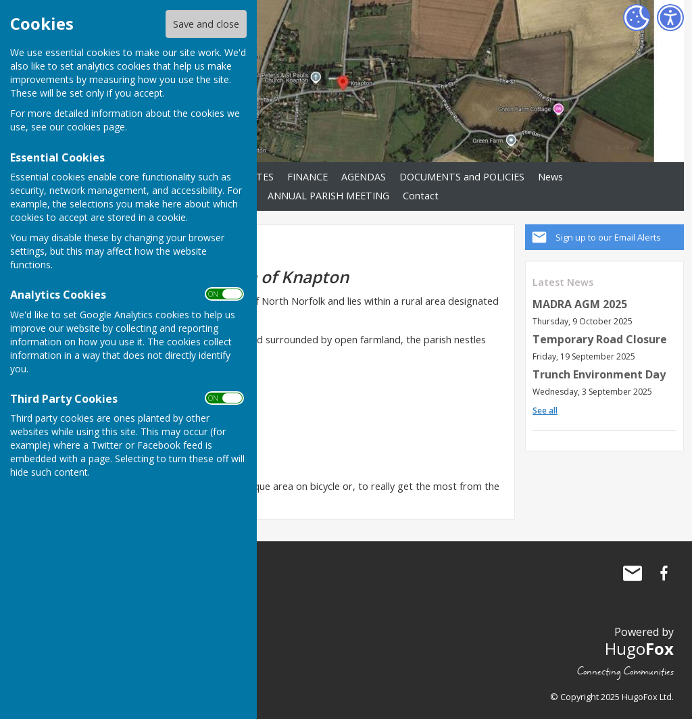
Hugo (639, 648)
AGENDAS (363, 176)
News (550, 176)
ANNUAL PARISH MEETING (328, 195)
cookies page (96, 126)
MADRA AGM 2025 (580, 304)
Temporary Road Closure (600, 339)
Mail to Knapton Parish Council (632, 573)
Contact (421, 195)
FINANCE (307, 176)
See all (545, 410)
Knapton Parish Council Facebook (663, 573)
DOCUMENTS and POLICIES (461, 176)
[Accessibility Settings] (670, 17)
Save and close (206, 24)
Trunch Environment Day (599, 374)
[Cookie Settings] (636, 17)
